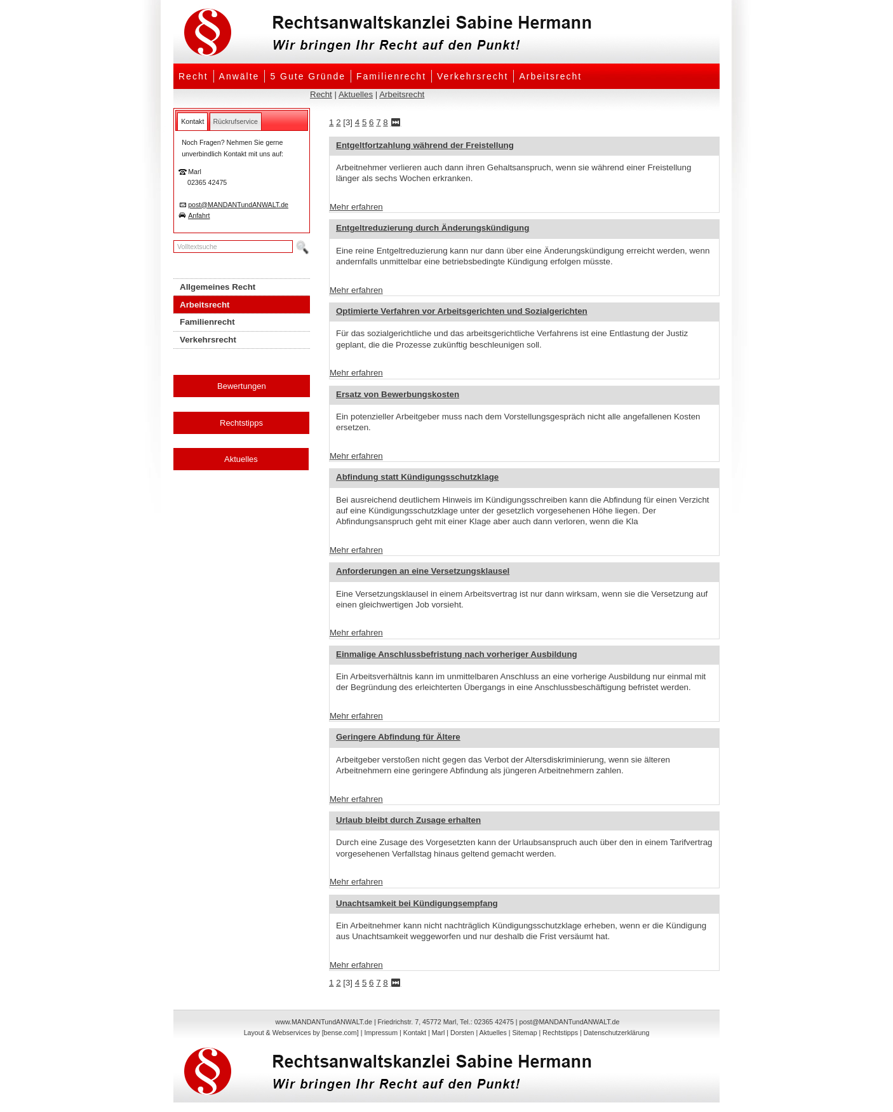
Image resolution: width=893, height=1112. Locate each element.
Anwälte (239, 76)
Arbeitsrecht (550, 76)
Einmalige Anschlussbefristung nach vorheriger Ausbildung (456, 654)
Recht (193, 76)
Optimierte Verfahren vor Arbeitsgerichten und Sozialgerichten (462, 311)
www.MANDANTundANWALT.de (324, 1022)
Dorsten (462, 1032)
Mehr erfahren (356, 207)
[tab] (192, 121)
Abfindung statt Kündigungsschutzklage (417, 477)
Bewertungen (241, 386)
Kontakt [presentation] (192, 121)
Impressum (381, 1032)
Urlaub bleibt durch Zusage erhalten (408, 820)
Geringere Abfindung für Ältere (398, 737)
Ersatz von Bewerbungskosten (397, 394)
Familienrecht (391, 76)
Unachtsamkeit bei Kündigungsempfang (417, 903)
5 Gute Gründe (308, 76)
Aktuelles (356, 94)
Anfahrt (199, 215)
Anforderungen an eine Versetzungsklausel (422, 571)
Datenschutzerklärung (617, 1032)
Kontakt (414, 1032)
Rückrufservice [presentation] (235, 121)
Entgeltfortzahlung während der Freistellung (425, 145)
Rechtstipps (241, 423)
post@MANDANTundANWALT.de (238, 204)
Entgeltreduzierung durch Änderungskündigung (432, 228)
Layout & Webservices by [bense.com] (301, 1032)
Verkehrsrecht (472, 76)
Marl (438, 1032)
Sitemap (524, 1032)
